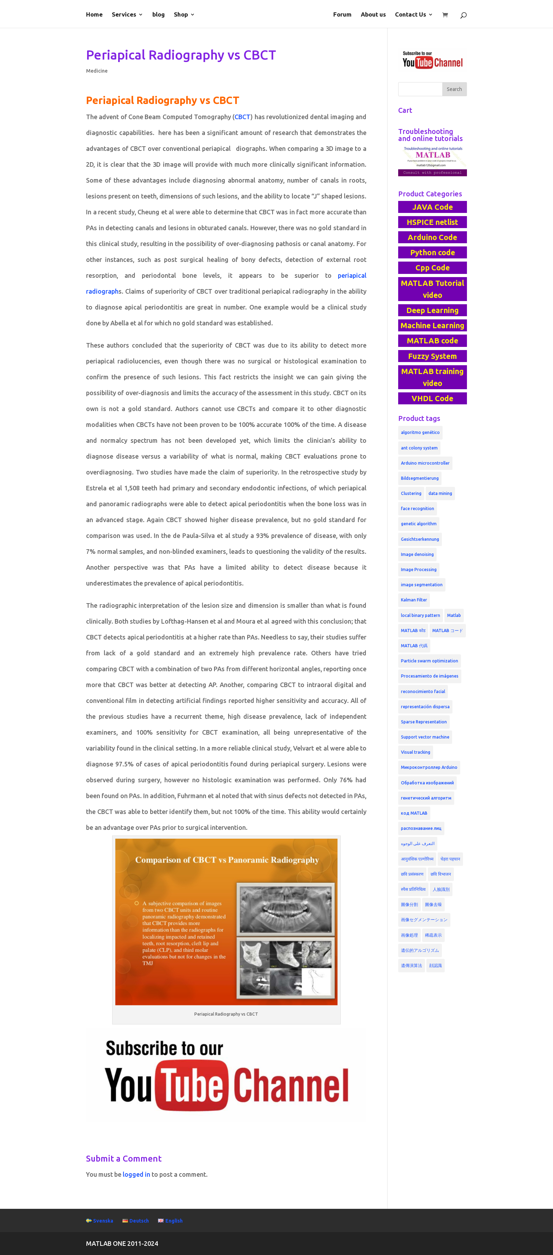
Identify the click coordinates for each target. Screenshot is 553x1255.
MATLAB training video (432, 377)
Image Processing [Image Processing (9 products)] (419, 569)
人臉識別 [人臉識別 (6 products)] (441, 889)
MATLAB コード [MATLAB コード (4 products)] (447, 630)
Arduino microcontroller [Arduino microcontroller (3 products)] (425, 463)
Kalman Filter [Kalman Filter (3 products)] (414, 600)
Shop (181, 15)
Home (94, 15)
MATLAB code (432, 340)
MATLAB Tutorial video (432, 289)
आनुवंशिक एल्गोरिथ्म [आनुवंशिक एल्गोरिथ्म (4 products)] (417, 859)
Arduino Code (432, 237)
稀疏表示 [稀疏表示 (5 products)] (433, 935)
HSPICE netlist (432, 222)
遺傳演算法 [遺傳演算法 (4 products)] (411, 965)
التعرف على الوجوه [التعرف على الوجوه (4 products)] (418, 843)
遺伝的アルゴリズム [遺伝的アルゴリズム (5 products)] (420, 950)
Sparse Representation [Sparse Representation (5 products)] (424, 722)
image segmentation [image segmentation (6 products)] (422, 584)
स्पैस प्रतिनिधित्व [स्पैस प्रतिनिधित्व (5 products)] (413, 889)
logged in (136, 1174)
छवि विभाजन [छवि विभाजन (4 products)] (441, 874)
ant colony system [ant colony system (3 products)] (419, 448)
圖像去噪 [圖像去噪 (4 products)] (433, 904)
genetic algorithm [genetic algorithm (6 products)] (419, 523)
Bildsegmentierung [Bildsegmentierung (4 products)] (420, 478)
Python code (432, 252)
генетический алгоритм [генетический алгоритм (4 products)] (426, 798)
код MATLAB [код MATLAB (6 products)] (414, 813)
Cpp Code (432, 267)
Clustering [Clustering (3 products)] (411, 493)
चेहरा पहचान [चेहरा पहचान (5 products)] (450, 859)
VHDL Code (432, 398)
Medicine (97, 71)
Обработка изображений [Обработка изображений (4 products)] (427, 782)
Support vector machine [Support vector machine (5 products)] (425, 737)
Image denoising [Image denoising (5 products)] (417, 554)
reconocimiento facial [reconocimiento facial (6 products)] (423, 691)
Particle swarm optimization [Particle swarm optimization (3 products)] (429, 661)
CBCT (242, 116)
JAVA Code (432, 207)
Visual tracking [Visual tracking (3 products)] (415, 752)
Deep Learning (432, 310)
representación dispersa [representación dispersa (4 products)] (425, 706)
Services (124, 15)
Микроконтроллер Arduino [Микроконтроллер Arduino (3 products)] (429, 767)
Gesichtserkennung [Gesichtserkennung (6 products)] (420, 539)
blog (158, 15)
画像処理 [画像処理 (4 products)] (409, 935)
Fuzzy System (432, 356)
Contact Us (410, 15)
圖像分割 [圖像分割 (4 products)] (409, 904)
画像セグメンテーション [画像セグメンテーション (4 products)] (424, 919)
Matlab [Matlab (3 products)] (454, 615)
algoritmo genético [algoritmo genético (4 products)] (420, 432)
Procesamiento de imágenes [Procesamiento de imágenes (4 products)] (429, 676)
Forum (342, 15)
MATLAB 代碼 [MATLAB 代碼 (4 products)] (414, 645)
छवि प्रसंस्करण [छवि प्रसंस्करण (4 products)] (412, 874)
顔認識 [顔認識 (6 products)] (435, 965)
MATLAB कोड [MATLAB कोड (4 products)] (413, 630)
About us (373, 15)
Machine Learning (432, 325)
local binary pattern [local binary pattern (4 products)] (420, 615)
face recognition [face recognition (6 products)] (417, 508)
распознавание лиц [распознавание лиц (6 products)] (421, 828)
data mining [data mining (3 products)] (440, 493)
